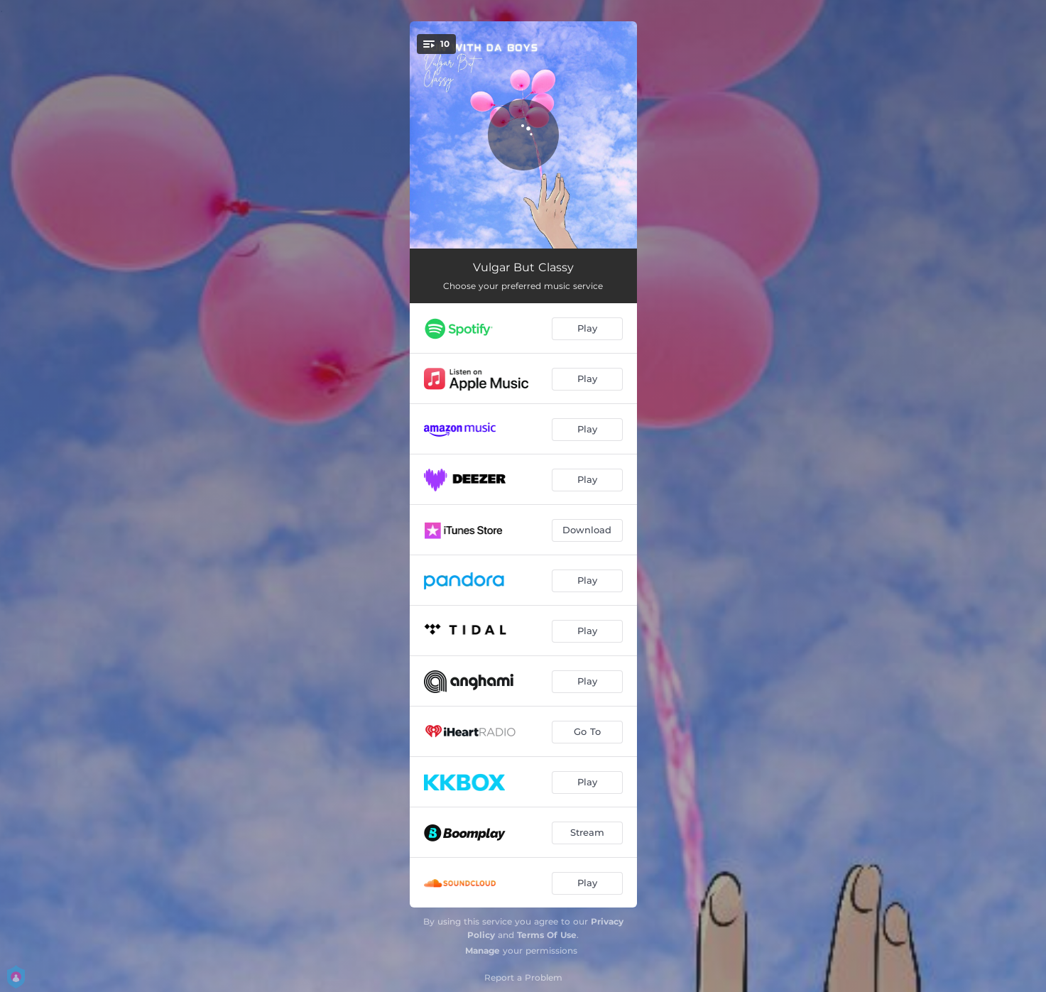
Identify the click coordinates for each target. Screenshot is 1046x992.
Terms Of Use (547, 935)
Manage (482, 950)
